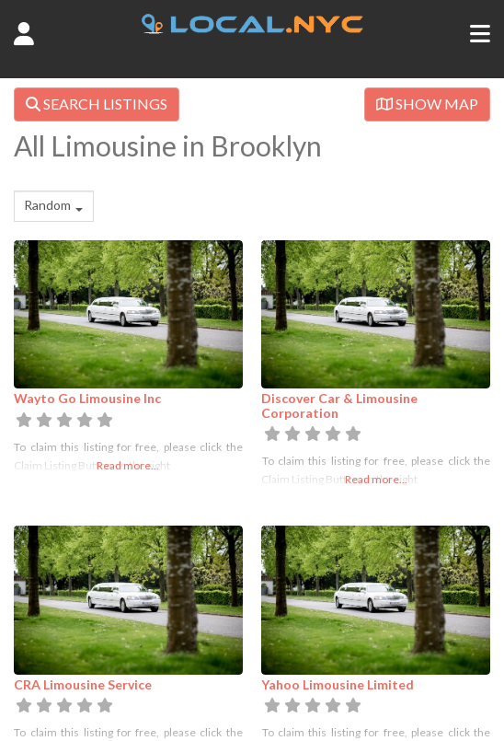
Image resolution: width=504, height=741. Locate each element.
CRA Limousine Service (83, 684)
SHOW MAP (427, 103)
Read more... (128, 465)
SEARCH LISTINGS (96, 103)
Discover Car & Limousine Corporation (339, 405)
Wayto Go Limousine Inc (87, 398)
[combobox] (54, 206)
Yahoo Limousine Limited (337, 684)
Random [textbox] (47, 205)
